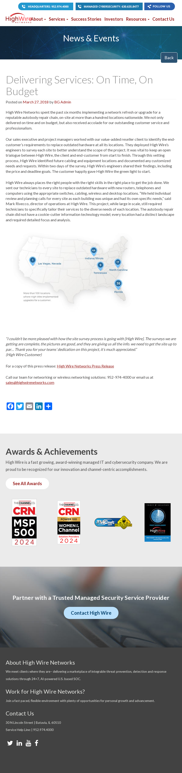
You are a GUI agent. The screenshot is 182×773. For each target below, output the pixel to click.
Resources (138, 19)
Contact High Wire (91, 613)
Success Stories (86, 19)
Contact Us (163, 19)
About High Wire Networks (40, 662)
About (38, 19)
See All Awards (27, 483)
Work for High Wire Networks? (45, 691)
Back (169, 57)
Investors (113, 19)
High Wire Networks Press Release (85, 366)
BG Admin (62, 102)
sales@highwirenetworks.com (30, 382)
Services (58, 19)
